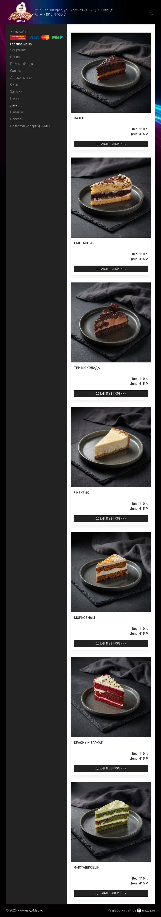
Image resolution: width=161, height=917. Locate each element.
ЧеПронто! (18, 50)
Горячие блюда (21, 64)
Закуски (16, 91)
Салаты (15, 71)
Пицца (15, 57)
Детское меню (21, 78)
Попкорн (16, 119)
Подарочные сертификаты (30, 126)
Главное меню (21, 44)
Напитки (16, 112)
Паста (14, 98)
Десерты (16, 105)
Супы (14, 84)
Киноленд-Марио (30, 910)
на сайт (18, 32)
